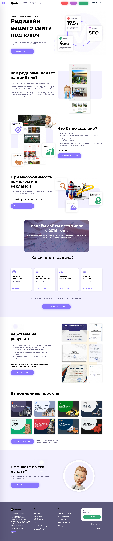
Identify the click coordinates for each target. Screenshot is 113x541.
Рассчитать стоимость (22, 51)
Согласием (13, 531)
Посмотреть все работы (22, 441)
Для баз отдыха (64, 523)
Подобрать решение (25, 485)
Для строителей (64, 520)
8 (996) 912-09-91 (95, 3)
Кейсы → (98, 528)
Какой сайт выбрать (42, 526)
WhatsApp (84, 3)
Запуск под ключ (64, 513)
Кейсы (73, 3)
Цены (64, 3)
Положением (22, 529)
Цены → (99, 532)
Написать (92, 517)
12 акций (61, 526)
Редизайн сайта (40, 529)
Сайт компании (40, 520)
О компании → (96, 524)
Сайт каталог (39, 523)
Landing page (39, 513)
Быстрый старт (63, 516)
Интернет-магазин (38, 516)
